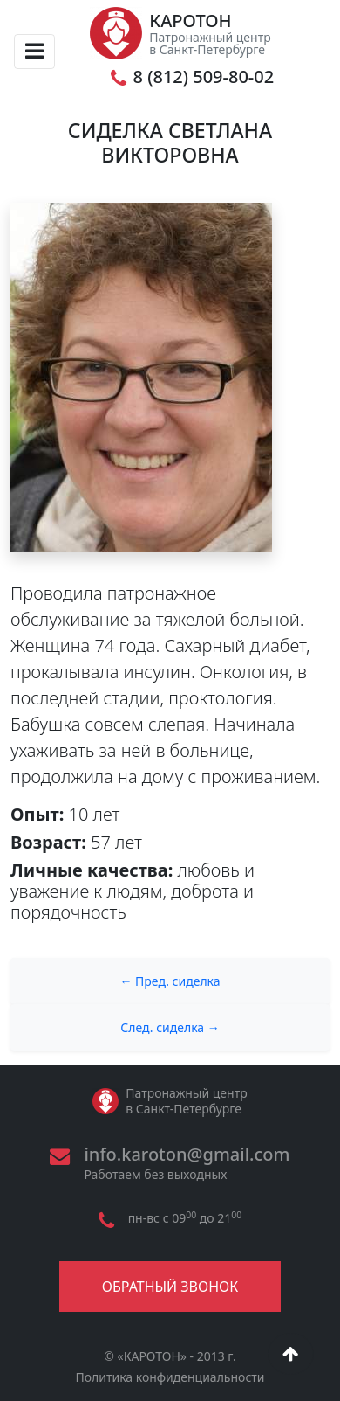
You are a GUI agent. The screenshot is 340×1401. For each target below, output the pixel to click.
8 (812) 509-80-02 (204, 76)
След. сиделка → (170, 1027)
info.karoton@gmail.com (186, 1154)
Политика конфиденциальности (169, 1377)
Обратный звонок (170, 1286)
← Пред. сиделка (169, 981)
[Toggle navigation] (34, 51)
